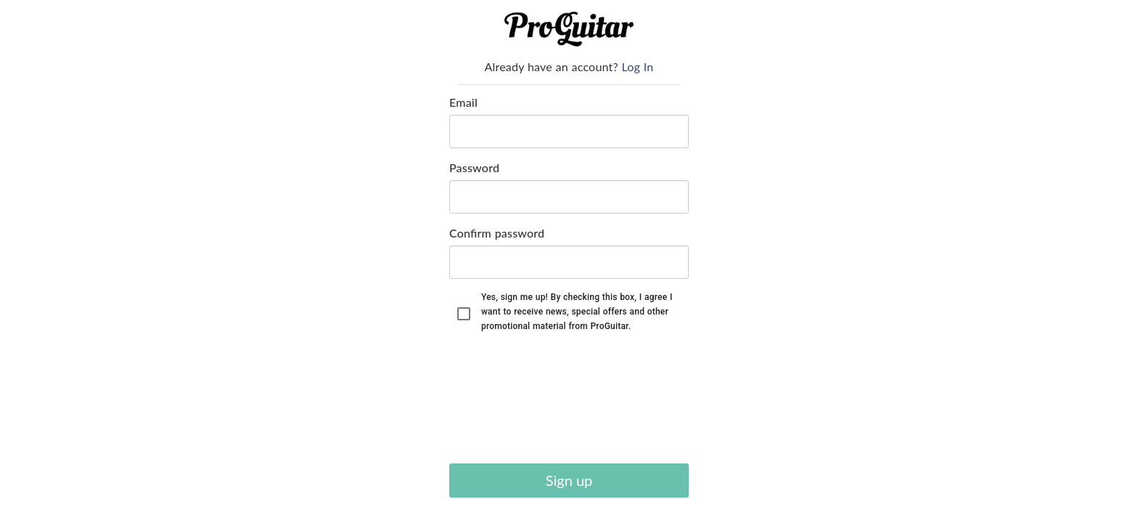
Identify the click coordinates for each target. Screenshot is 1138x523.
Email (463, 102)
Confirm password (496, 233)
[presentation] (508, 400)
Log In (638, 66)
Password (474, 167)
